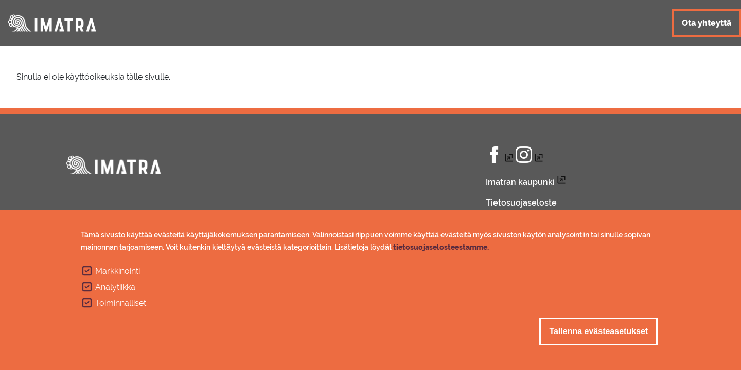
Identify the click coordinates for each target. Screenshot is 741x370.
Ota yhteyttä (706, 23)
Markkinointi (117, 274)
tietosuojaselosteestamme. (441, 250)
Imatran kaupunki (520, 182)
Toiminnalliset (120, 305)
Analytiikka (115, 289)
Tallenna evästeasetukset (598, 333)
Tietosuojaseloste (521, 203)
